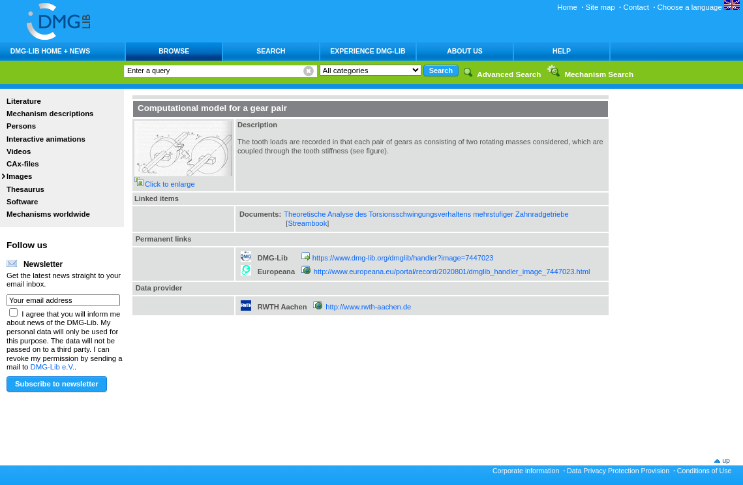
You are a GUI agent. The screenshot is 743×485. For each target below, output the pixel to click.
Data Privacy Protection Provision (618, 471)
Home (567, 7)
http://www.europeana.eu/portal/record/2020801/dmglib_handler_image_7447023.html (452, 271)
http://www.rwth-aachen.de (368, 307)
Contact (635, 7)
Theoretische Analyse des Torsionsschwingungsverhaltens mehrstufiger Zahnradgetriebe (426, 214)
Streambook (307, 223)
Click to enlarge (170, 184)
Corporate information (526, 471)
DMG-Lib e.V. (53, 367)
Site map (600, 7)
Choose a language (699, 7)
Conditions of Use (704, 471)
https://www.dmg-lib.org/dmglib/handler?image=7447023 (403, 258)
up (726, 460)
